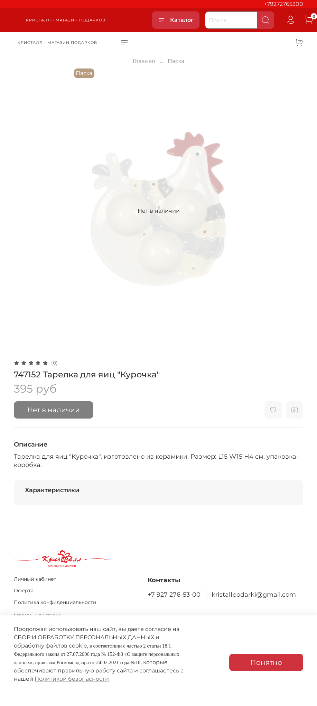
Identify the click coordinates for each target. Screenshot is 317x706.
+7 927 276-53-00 (174, 594)
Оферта (24, 590)
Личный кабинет (35, 579)
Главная (144, 61)
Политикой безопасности (72, 679)
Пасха (176, 61)
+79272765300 (283, 4)
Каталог (176, 20)
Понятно (266, 662)
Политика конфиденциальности (55, 602)
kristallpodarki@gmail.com (254, 594)
